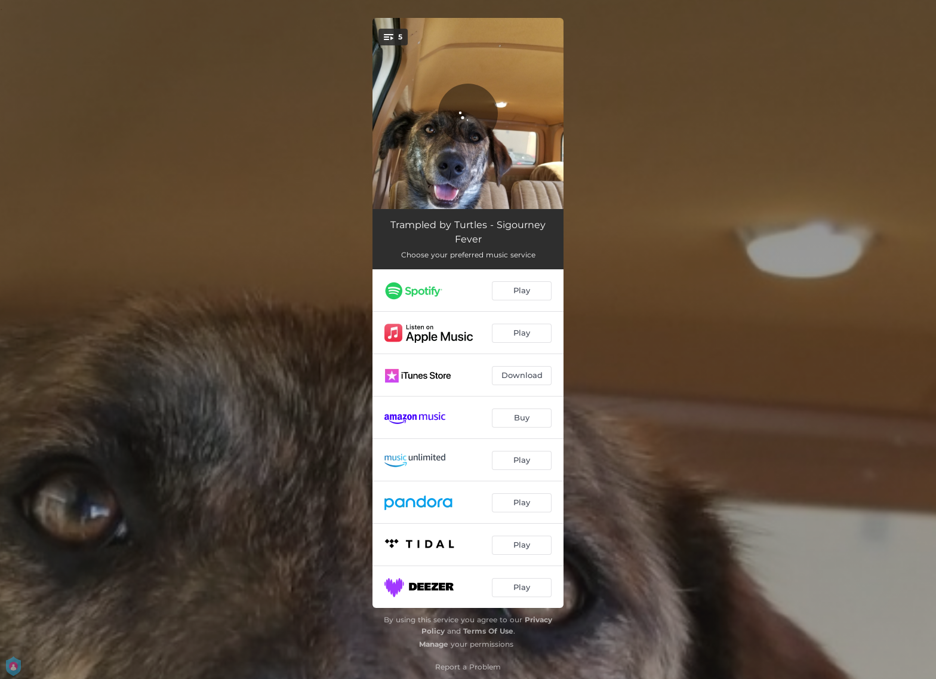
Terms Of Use (488, 630)
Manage (433, 644)
